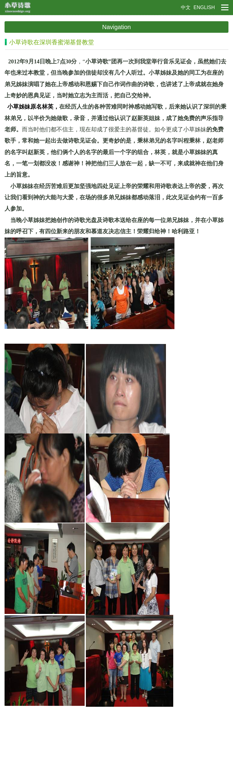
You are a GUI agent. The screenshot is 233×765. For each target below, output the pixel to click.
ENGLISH (204, 7)
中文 (186, 7)
